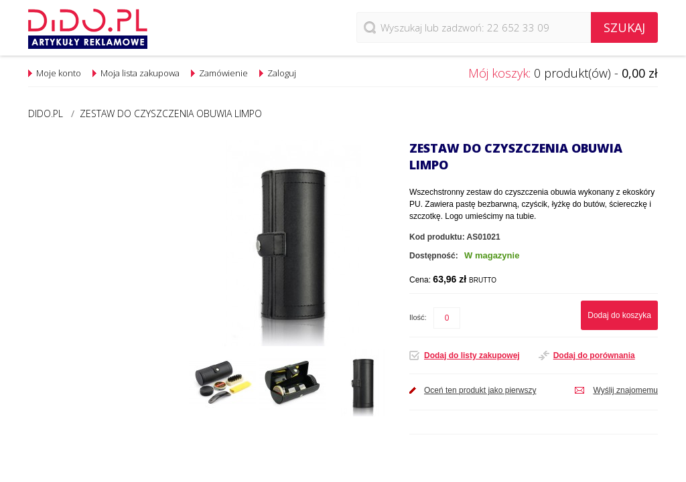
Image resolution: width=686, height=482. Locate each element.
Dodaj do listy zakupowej (472, 355)
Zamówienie (223, 73)
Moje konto (58, 73)
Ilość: (418, 317)
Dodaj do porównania (594, 355)
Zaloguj (281, 73)
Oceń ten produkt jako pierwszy (480, 390)
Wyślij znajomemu (625, 390)
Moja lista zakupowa (140, 73)
